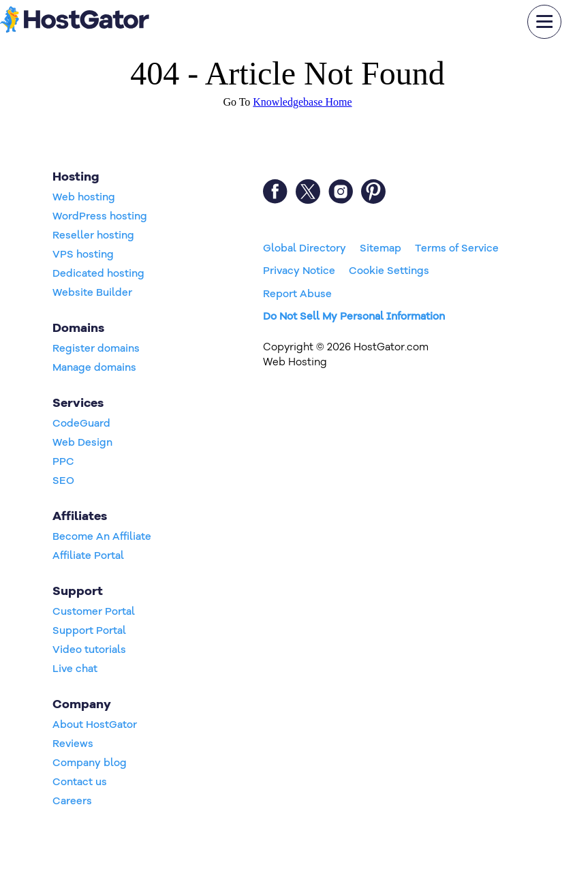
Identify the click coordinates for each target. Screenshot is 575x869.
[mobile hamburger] (544, 22)
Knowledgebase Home (302, 102)
